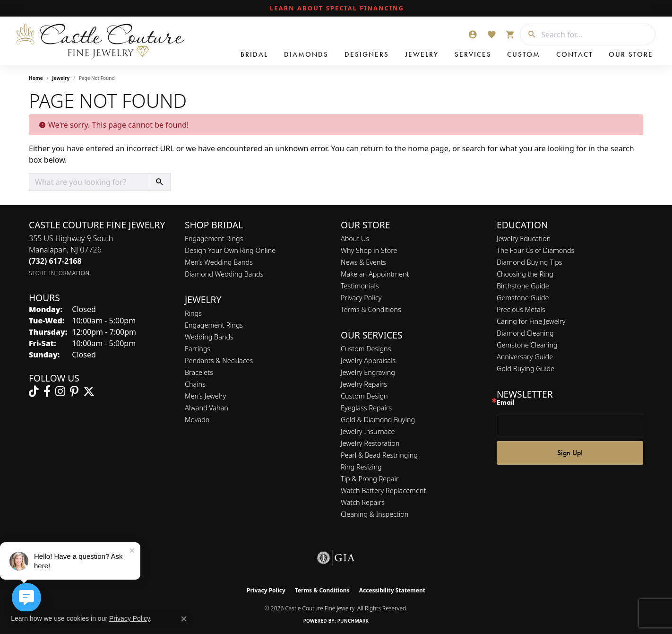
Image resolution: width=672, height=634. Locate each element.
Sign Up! (570, 453)
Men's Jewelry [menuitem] (205, 395)
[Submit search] (528, 34)
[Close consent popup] (184, 619)
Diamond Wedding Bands (224, 273)
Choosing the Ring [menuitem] (525, 273)
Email (506, 402)
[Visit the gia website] (336, 558)
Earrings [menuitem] (197, 348)
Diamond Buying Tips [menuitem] (529, 262)
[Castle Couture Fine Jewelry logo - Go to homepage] (99, 41)
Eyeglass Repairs (366, 407)
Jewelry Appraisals (368, 360)
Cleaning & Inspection (374, 514)
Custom (523, 54)
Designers (367, 54)
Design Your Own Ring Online (230, 250)
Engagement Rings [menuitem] (214, 325)
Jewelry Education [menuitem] (524, 238)
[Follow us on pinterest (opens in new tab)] (74, 391)
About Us (355, 238)
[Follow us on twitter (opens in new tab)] (89, 391)
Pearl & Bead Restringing (379, 455)
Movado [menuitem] (197, 419)
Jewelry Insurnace (368, 431)
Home (36, 78)
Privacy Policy (361, 297)
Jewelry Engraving (368, 372)
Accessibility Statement (392, 590)
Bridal (254, 54)
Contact (574, 54)
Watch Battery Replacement (383, 490)
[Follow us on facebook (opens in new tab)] (47, 391)
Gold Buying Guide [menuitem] (525, 368)
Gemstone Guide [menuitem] (523, 297)
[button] (472, 34)
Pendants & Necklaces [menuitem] (219, 360)
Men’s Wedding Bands (219, 262)
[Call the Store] (55, 261)
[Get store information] (59, 273)
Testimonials (360, 285)
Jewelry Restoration (370, 443)
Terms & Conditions (371, 309)
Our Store (631, 54)
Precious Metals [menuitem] (521, 309)
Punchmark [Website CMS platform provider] (353, 620)
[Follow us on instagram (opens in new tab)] (60, 391)
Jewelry (422, 54)
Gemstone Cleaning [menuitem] (527, 344)
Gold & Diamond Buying (378, 419)
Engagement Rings (214, 238)
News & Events (363, 262)
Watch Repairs (363, 502)
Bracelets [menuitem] (199, 372)
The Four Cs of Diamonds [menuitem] (535, 250)
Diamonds (306, 54)
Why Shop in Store (369, 250)
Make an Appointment (375, 273)
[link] (336, 8)
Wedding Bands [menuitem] (209, 336)
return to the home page (404, 148)
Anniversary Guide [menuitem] (525, 356)
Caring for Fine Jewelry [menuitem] (531, 321)
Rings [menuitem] (193, 313)
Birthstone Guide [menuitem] (523, 285)
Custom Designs (366, 348)
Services (473, 54)
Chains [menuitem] (195, 384)
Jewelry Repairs (364, 384)
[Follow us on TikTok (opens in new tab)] (34, 391)
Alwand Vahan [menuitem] (206, 407)
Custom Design (364, 395)
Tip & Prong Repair (370, 478)
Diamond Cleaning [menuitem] (525, 333)
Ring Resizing (361, 466)
